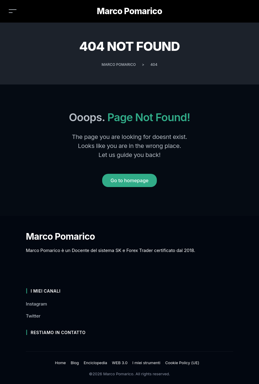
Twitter (33, 316)
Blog (75, 362)
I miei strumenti (146, 362)
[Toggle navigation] (12, 11)
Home (60, 362)
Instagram (36, 304)
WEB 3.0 (119, 362)
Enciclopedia (95, 362)
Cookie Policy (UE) (182, 362)
